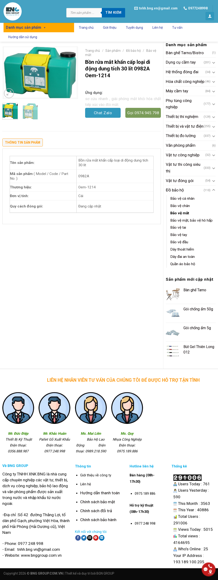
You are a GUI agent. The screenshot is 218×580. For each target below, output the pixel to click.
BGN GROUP (105, 573)
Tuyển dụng (134, 27)
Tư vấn (177, 27)
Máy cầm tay (177, 91)
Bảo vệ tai (178, 227)
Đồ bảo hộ (175, 190)
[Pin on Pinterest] (96, 538)
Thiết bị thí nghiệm (182, 116)
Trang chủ (86, 27)
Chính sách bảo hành (98, 519)
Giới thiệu (109, 27)
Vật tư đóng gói (180, 180)
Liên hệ (157, 27)
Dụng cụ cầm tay (181, 62)
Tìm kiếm (113, 12)
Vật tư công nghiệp (182, 155)
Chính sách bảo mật (97, 501)
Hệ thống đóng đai (182, 71)
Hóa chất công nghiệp (185, 81)
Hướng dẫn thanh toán (100, 493)
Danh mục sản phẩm (26, 27)
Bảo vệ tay (178, 235)
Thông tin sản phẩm (22, 142)
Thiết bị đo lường (181, 135)
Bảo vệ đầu (179, 242)
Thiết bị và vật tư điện (184, 126)
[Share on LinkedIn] (101, 538)
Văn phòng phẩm (180, 145)
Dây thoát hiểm (182, 249)
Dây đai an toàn (182, 257)
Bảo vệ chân (180, 206)
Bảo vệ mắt (179, 213)
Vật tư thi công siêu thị (183, 167)
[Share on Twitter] (84, 538)
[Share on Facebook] (78, 538)
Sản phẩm (113, 51)
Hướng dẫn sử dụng (22, 37)
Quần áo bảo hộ (182, 264)
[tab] (22, 143)
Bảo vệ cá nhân (182, 198)
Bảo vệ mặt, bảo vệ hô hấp (191, 220)
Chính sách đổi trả (96, 510)
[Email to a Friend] (89, 538)
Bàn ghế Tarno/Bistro (185, 52)
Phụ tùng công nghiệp (179, 104)
